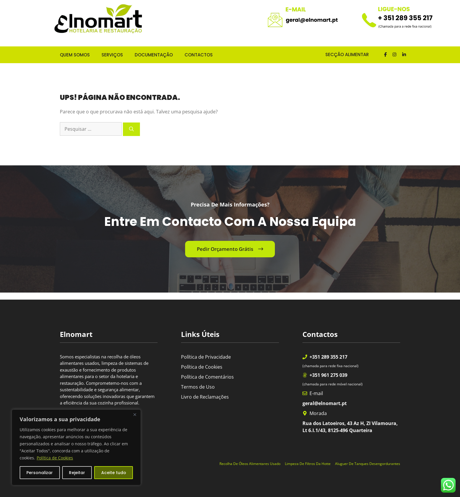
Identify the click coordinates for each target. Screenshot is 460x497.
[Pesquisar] (131, 129)
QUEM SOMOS (75, 55)
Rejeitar (77, 473)
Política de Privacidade (206, 357)
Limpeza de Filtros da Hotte (308, 463)
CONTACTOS (199, 55)
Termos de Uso (198, 387)
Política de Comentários (207, 377)
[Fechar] (134, 414)
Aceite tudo (113, 473)
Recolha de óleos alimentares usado (249, 463)
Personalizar (39, 473)
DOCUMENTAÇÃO (154, 55)
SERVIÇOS (112, 55)
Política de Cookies (55, 458)
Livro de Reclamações (205, 397)
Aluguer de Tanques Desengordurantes (367, 463)
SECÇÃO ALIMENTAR (342, 54)
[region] (76, 447)
